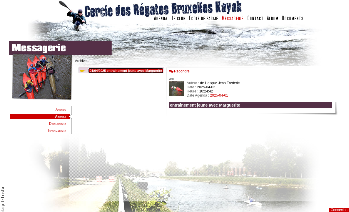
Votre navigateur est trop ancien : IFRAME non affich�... (252, 132)
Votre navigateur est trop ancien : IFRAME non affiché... (120, 132)
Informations (57, 131)
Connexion (339, 210)
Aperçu (61, 109)
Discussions (57, 124)
